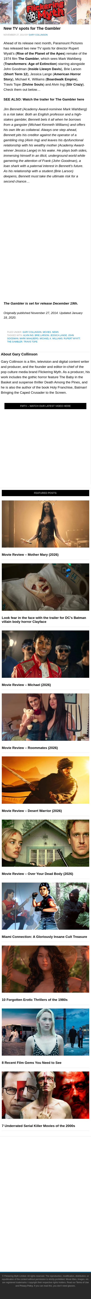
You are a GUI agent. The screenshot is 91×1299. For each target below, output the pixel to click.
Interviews (52, 1181)
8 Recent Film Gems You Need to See (31, 1063)
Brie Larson (42, 335)
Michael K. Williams (51, 338)
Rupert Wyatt (72, 338)
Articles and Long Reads (52, 1175)
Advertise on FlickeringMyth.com (52, 1247)
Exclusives (53, 1187)
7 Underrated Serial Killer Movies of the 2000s (38, 1126)
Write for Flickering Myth (52, 1254)
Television (52, 1205)
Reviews (52, 1163)
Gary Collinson (32, 332)
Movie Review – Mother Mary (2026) (30, 554)
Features (52, 1170)
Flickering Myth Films (52, 1230)
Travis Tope (30, 341)
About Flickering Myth (52, 1241)
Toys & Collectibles (52, 1224)
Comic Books (53, 1211)
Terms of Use (82, 1282)
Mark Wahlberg (29, 338)
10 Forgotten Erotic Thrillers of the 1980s (35, 1000)
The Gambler (14, 341)
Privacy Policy (26, 1286)
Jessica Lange (58, 335)
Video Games (52, 1217)
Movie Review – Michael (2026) (26, 685)
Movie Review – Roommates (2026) (30, 748)
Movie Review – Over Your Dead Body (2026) (37, 874)
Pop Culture (52, 1193)
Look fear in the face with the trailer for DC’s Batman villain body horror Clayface (44, 620)
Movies (47, 332)
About (52, 1236)
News (55, 332)
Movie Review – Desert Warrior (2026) (32, 811)
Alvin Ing (28, 335)
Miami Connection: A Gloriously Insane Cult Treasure (44, 937)
